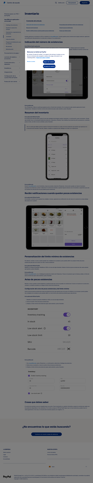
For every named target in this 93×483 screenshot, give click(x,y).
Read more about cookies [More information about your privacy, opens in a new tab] (43, 57)
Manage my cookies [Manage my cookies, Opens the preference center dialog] (31, 61)
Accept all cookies (49, 66)
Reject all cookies (49, 62)
